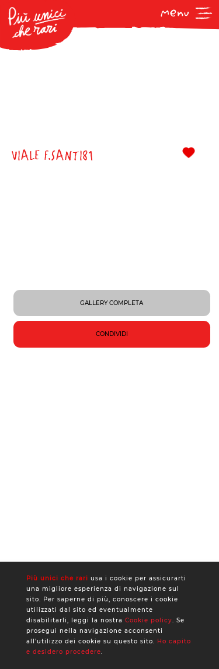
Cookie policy (148, 620)
